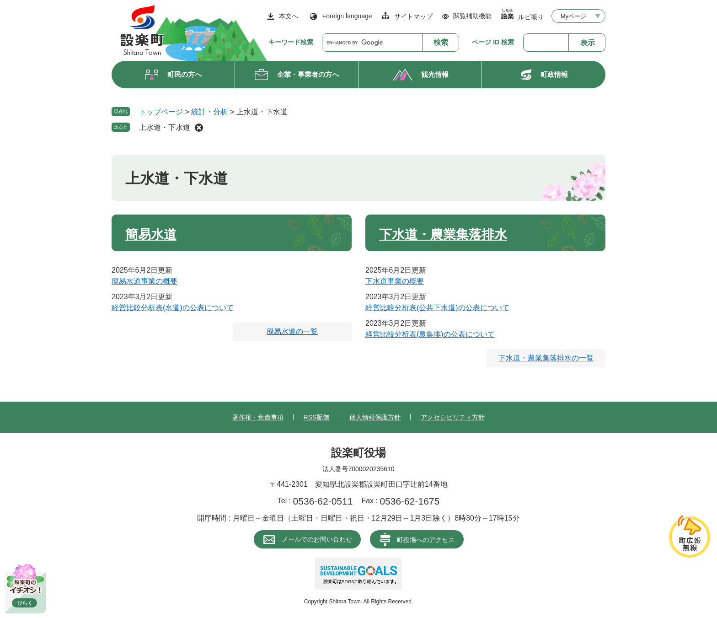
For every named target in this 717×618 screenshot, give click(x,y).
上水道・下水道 (164, 127)
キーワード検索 (290, 42)
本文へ (288, 16)
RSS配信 (317, 417)
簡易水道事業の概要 (144, 281)
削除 (199, 128)
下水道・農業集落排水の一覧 (546, 358)
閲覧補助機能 (472, 16)
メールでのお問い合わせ (317, 539)
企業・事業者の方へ (308, 74)
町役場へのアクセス (426, 539)
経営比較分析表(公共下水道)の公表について (437, 308)
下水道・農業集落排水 (443, 234)
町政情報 (554, 74)
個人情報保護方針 (375, 417)
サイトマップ (413, 16)
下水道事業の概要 (394, 281)
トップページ (161, 112)
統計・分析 (209, 112)
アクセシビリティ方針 (453, 417)
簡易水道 (151, 234)
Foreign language (347, 16)
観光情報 (435, 74)
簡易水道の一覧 (292, 331)
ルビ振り (531, 16)
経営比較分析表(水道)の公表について (173, 308)
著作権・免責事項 (258, 417)
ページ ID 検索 (493, 42)
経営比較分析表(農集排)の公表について (430, 334)
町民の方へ (184, 74)
